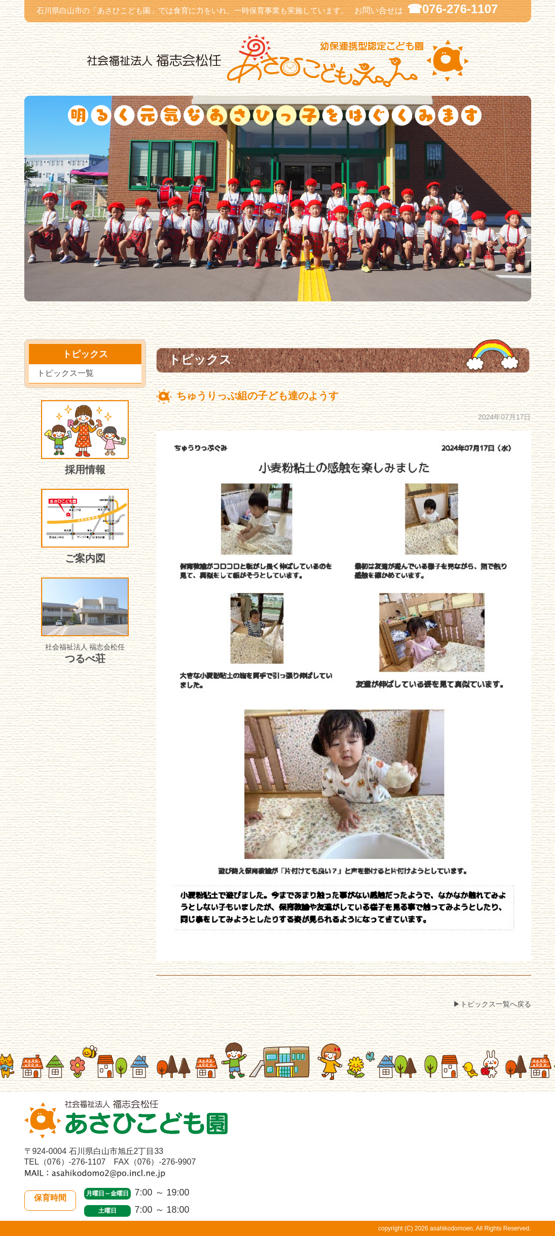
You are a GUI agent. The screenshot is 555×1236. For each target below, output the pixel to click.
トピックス (218, 295)
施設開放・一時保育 (360, 295)
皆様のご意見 (509, 295)
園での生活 (139, 295)
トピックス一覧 (65, 373)
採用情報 (85, 437)
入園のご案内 (287, 295)
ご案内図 (85, 526)
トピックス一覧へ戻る (495, 1004)
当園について (54, 295)
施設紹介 (436, 295)
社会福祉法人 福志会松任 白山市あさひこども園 (278, 61)
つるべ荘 (85, 620)
